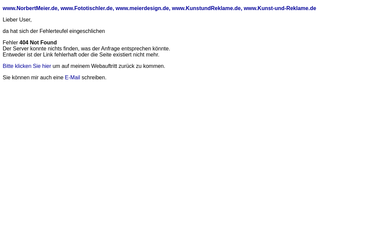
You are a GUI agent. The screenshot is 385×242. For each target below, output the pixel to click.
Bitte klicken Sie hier (27, 66)
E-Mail (72, 77)
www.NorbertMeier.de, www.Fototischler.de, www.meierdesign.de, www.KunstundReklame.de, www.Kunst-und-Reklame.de (159, 8)
